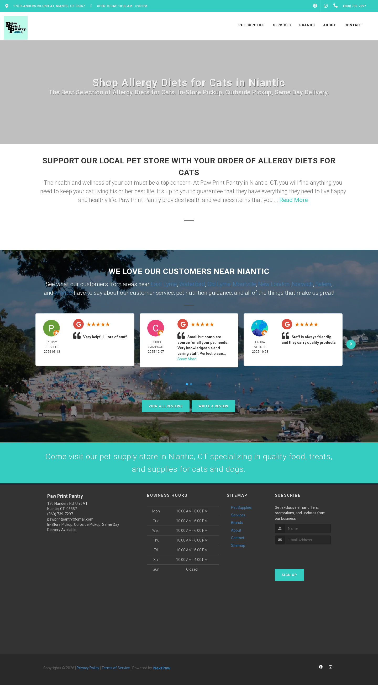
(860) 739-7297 (60, 514)
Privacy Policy (88, 668)
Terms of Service (116, 668)
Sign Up (289, 575)
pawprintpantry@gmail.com (70, 519)
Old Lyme (218, 284)
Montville (244, 284)
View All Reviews (166, 406)
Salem (323, 284)
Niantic (63, 293)
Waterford (192, 284)
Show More (186, 359)
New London (274, 284)
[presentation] (303, 554)
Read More (293, 200)
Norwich (302, 284)
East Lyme (164, 284)
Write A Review (213, 406)
